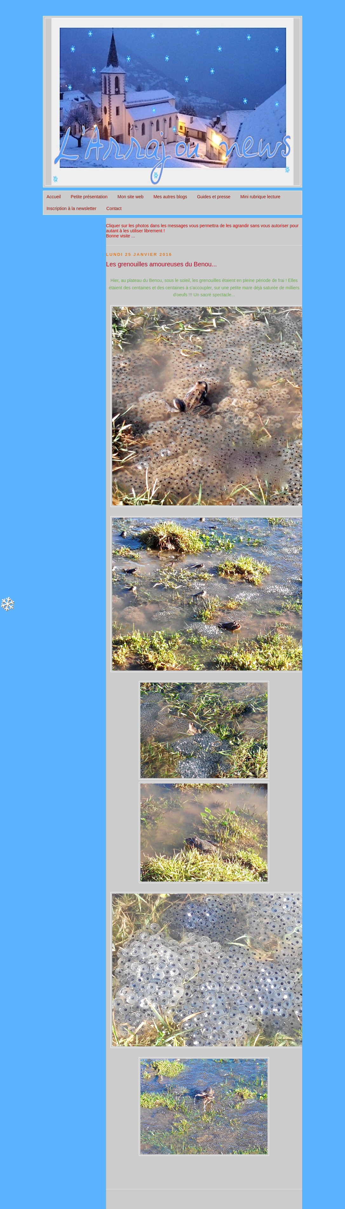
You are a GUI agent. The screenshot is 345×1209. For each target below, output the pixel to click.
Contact (114, 208)
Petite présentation (89, 196)
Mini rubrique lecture (260, 196)
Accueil (53, 196)
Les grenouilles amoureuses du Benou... (161, 264)
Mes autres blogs (170, 196)
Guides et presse (213, 196)
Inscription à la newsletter (71, 208)
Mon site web (131, 196)
